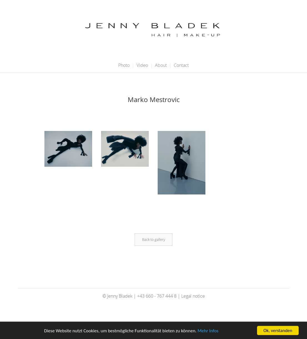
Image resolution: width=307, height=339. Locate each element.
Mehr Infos (208, 331)
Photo (124, 65)
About (161, 65)
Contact (181, 65)
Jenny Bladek (119, 296)
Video (142, 65)
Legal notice (193, 296)
